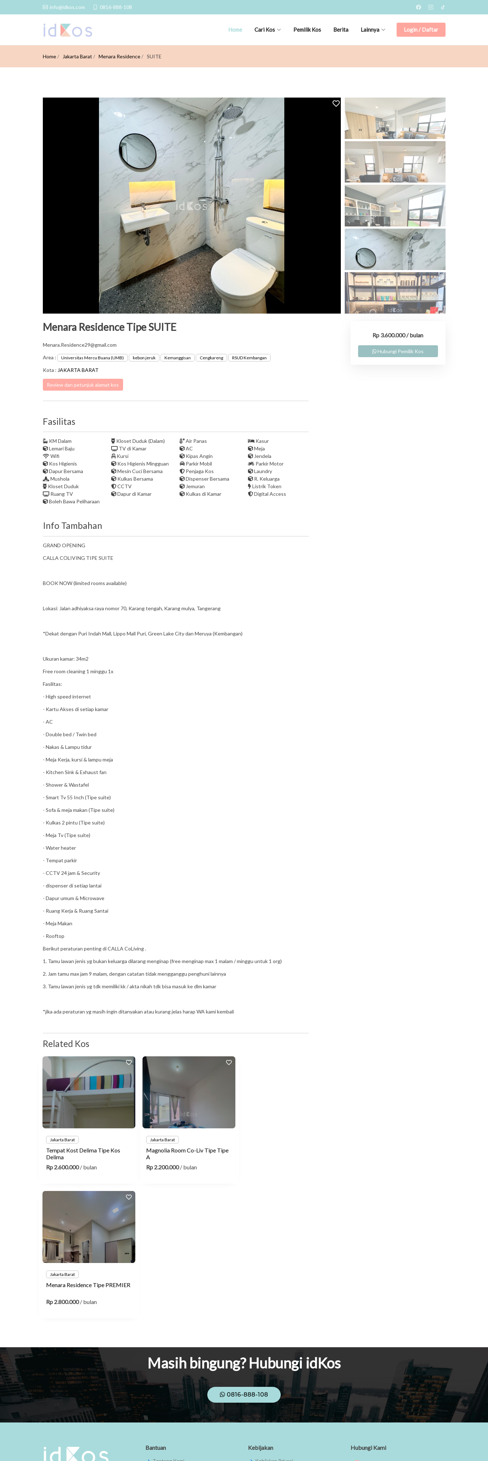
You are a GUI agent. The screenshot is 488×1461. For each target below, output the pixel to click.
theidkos (368, 1349)
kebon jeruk (144, 357)
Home (235, 29)
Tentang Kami (168, 1326)
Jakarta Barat (77, 56)
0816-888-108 (244, 1260)
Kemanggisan (177, 357)
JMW (440, 1446)
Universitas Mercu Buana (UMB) (92, 357)
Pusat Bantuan (169, 1340)
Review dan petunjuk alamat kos (83, 385)
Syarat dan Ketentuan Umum (287, 1340)
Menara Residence (119, 56)
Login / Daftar (421, 29)
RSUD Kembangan (249, 357)
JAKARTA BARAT (78, 370)
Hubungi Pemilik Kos (398, 351)
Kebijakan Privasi (274, 1326)
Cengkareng (211, 357)
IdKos (365, 1333)
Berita (340, 29)
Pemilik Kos (307, 29)
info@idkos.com (375, 1382)
